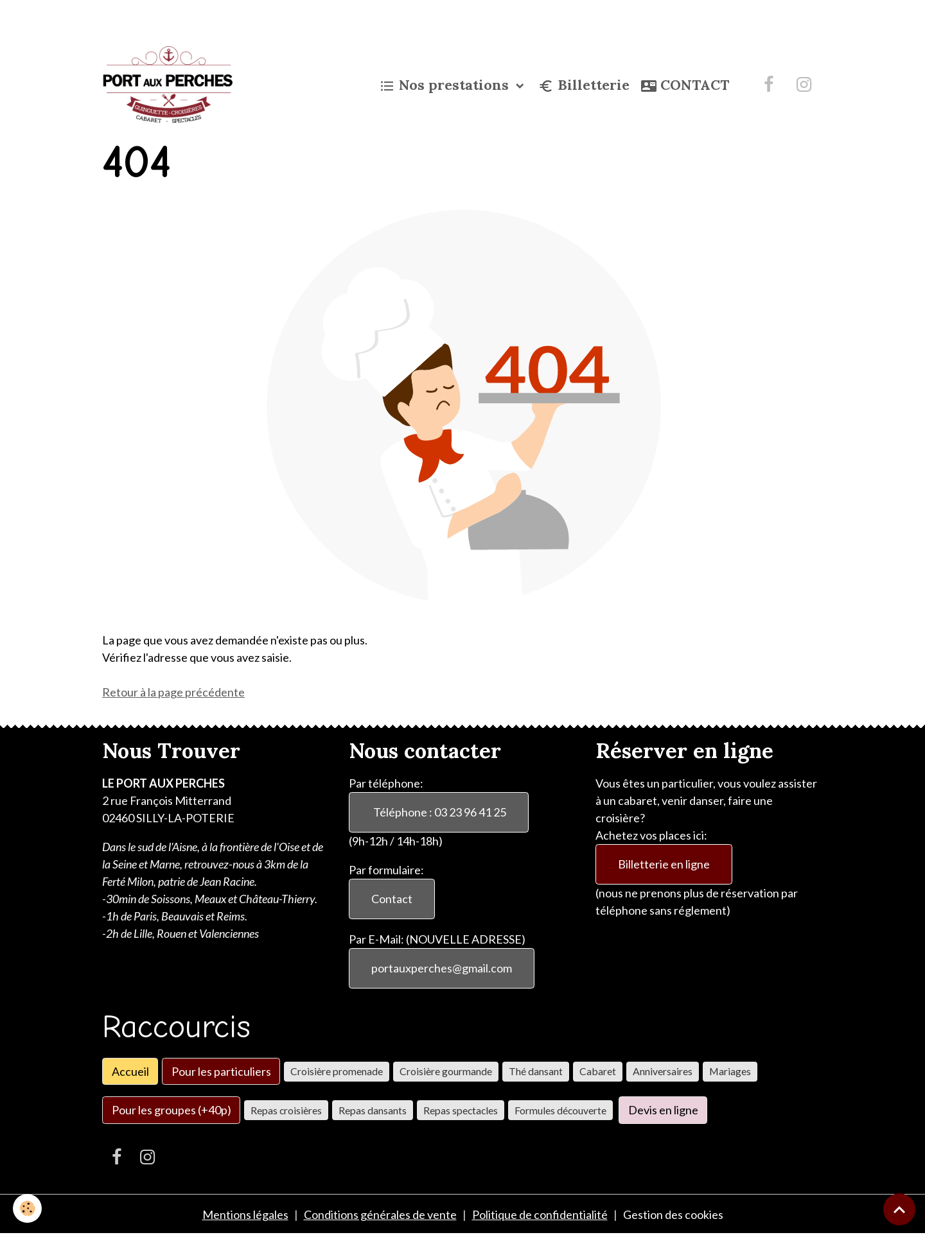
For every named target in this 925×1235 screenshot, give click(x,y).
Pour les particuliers (221, 1071)
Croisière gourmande (446, 1071)
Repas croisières (286, 1110)
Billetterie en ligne (664, 864)
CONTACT (685, 85)
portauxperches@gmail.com (441, 968)
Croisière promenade (336, 1071)
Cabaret (597, 1071)
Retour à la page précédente (173, 692)
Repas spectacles (460, 1110)
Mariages (730, 1071)
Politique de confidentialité (540, 1214)
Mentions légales (245, 1214)
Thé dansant (536, 1071)
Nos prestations (446, 85)
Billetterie (584, 85)
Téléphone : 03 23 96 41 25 (438, 812)
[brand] (170, 84)
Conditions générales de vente (380, 1214)
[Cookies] (27, 1208)
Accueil (130, 1071)
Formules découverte (560, 1110)
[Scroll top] (899, 1209)
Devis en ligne (663, 1110)
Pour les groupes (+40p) (171, 1110)
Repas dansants (373, 1110)
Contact (391, 899)
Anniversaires (662, 1071)
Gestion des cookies (673, 1214)
